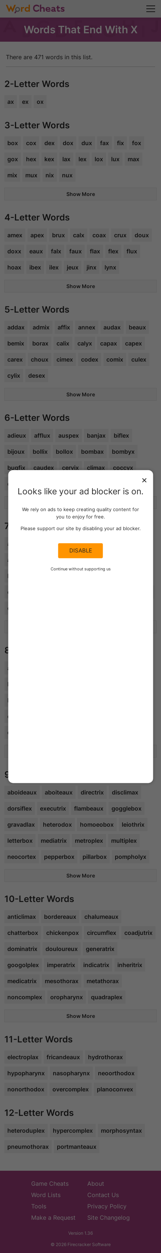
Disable (80, 550)
